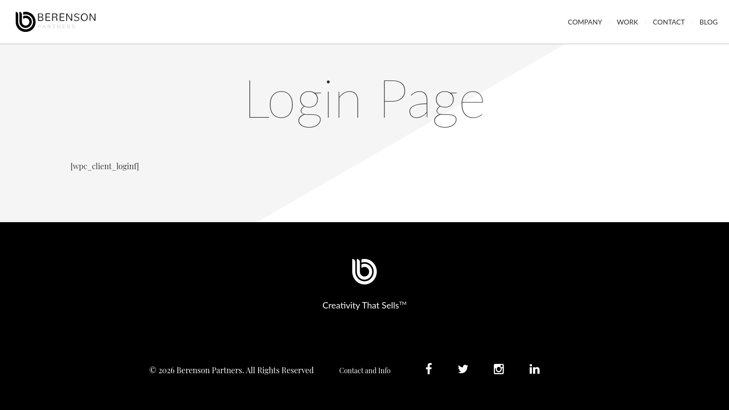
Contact (669, 22)
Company (585, 22)
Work (627, 22)
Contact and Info (365, 370)
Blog (709, 22)
